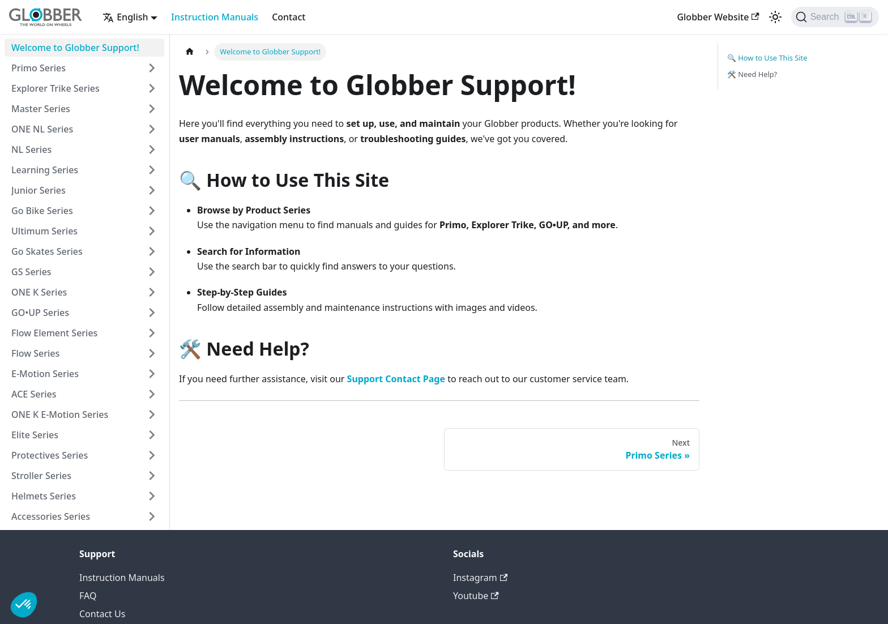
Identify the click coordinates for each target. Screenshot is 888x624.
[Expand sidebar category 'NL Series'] (151, 149)
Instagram (480, 577)
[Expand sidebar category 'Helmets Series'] (151, 496)
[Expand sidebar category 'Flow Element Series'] (151, 333)
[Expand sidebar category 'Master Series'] (151, 109)
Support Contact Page (396, 379)
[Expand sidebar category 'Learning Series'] (151, 170)
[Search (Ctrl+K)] (835, 17)
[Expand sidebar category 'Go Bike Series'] (151, 211)
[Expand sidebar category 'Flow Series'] (151, 353)
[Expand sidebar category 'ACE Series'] (151, 394)
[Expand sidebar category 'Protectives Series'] (151, 455)
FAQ (87, 595)
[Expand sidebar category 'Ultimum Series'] (151, 231)
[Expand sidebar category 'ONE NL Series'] (151, 129)
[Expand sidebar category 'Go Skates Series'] (151, 251)
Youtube (476, 595)
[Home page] (189, 52)
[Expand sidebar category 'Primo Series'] (151, 68)
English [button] (125, 17)
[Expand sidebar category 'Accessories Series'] (151, 516)
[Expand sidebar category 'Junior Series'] (151, 190)
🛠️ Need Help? (752, 74)
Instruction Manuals (214, 17)
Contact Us (102, 614)
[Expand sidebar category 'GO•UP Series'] (151, 313)
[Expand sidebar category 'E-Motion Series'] (151, 374)
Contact (288, 17)
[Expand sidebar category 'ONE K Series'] (151, 292)
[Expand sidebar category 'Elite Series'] (151, 435)
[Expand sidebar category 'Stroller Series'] (151, 476)
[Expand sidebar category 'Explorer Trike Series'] (151, 88)
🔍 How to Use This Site (767, 58)
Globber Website (718, 17)
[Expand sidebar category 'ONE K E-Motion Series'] (151, 414)
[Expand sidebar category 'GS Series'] (151, 272)
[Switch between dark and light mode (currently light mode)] (775, 17)
